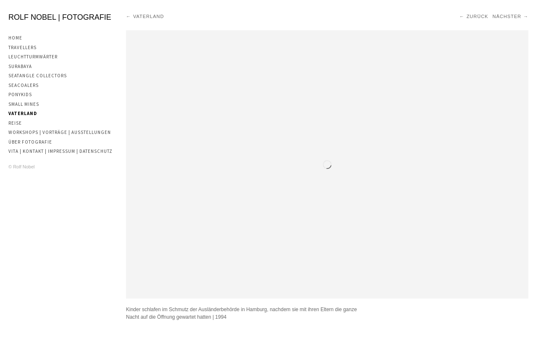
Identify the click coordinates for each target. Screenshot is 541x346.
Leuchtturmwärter (33, 57)
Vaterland (22, 113)
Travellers (22, 47)
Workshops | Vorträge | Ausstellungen (59, 132)
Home (15, 38)
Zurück (477, 16)
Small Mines (23, 104)
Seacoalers (23, 85)
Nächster (506, 16)
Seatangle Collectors (37, 76)
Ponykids (20, 94)
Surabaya (20, 66)
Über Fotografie (30, 142)
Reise (15, 123)
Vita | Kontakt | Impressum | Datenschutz (60, 151)
